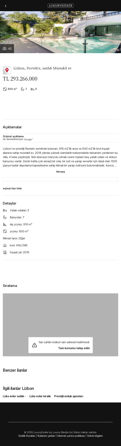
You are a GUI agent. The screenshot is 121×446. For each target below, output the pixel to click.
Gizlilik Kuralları (26, 435)
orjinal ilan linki (12, 188)
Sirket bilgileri (95, 435)
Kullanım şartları (46, 435)
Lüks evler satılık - (14, 396)
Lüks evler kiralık (40, 396)
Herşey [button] (60, 171)
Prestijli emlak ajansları (68, 396)
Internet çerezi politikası (71, 435)
